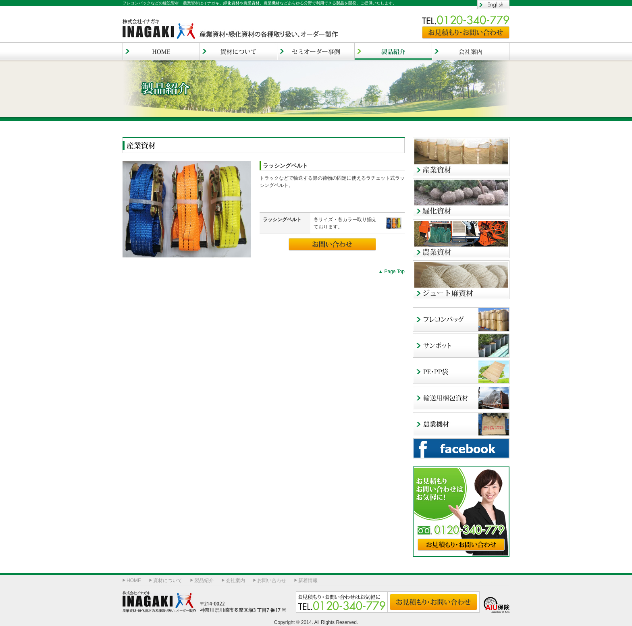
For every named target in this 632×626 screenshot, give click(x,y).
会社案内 (470, 51)
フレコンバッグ (461, 319)
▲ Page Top (391, 271)
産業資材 (461, 156)
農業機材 (461, 424)
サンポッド (461, 346)
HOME (161, 51)
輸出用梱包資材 (461, 398)
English (493, 4)
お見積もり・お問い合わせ (465, 32)
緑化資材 (461, 197)
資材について (238, 51)
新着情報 (308, 580)
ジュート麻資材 (461, 279)
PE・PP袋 (461, 372)
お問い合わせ (332, 244)
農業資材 (461, 238)
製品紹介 (204, 580)
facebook (461, 448)
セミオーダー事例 (316, 51)
